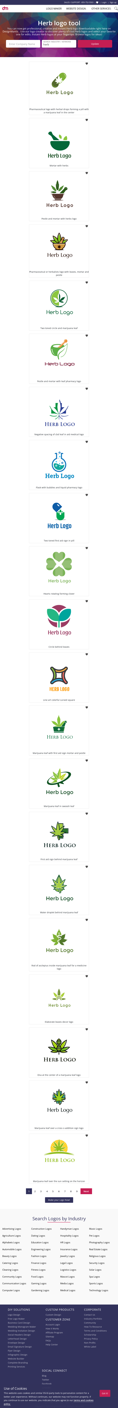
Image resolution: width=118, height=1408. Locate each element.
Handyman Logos (69, 1228)
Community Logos (12, 1276)
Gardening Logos (40, 1289)
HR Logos (65, 1242)
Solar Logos (95, 1269)
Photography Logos (99, 1242)
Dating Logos (38, 1235)
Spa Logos (94, 1276)
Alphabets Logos (11, 1242)
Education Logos (40, 1242)
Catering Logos (10, 1262)
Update (95, 43)
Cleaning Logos (10, 1269)
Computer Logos (11, 1289)
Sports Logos (96, 1283)
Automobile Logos (12, 1248)
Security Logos (96, 1262)
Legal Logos (66, 1262)
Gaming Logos (38, 1283)
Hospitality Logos (69, 1235)
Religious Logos (97, 1255)
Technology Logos (98, 1289)
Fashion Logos (38, 1255)
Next (86, 1190)
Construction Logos (41, 1228)
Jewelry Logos (67, 1255)
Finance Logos (38, 1262)
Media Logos (67, 1283)
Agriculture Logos (11, 1235)
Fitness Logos (38, 1269)
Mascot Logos (67, 1276)
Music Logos (95, 1228)
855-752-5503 (87, 2)
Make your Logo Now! (59, 1199)
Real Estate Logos (98, 1248)
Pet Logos (94, 1235)
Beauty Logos (9, 1255)
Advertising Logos (11, 1228)
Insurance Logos (68, 1248)
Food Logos (37, 1276)
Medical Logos (67, 1289)
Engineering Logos (41, 1248)
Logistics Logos (68, 1269)
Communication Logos (14, 1283)
